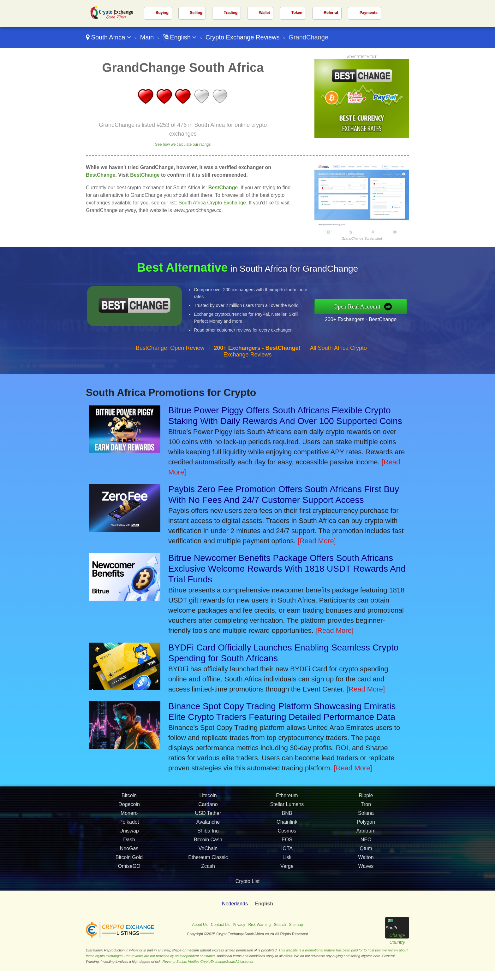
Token (296, 12)
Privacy (239, 924)
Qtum (366, 859)
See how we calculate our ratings (183, 144)
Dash (129, 851)
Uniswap (129, 842)
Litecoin (208, 806)
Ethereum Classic (208, 868)
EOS (287, 851)
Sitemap (296, 924)
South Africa (108, 37)
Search (280, 924)
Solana (366, 824)
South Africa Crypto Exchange (212, 202)
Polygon (366, 833)
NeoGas (129, 859)
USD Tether (208, 824)
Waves (365, 877)
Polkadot (129, 833)
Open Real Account (369, 306)
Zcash (208, 877)
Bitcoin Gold (129, 868)
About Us (199, 924)
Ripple (366, 806)
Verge (287, 877)
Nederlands (235, 903)
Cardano (208, 815)
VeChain (208, 859)
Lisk (287, 868)
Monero (129, 824)
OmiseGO (129, 877)
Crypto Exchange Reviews (243, 37)
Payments (369, 12)
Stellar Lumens (287, 815)
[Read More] (317, 541)
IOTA (287, 859)
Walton (365, 868)
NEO (366, 851)
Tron (366, 815)
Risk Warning (259, 924)
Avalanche (208, 833)
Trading (230, 12)
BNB (287, 824)
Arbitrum (365, 842)
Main (147, 37)
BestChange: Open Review (170, 359)
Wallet (264, 12)
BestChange (100, 175)
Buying (162, 12)
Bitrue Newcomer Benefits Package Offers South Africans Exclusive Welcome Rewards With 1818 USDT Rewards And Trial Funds (287, 568)
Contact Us (220, 924)
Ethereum (287, 806)
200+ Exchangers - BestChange (372, 317)
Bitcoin (129, 806)
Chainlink (287, 833)
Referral (331, 12)
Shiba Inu (208, 842)
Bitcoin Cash (208, 851)
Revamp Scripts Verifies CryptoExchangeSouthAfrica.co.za (208, 961)
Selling (196, 12)
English (180, 37)
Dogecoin (129, 815)
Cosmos (287, 842)
